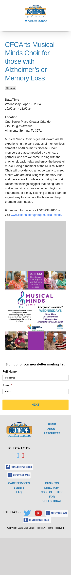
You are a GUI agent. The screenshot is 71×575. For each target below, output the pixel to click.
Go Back (10, 88)
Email (7, 385)
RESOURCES (52, 433)
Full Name (9, 371)
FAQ (19, 492)
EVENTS (19, 487)
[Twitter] (18, 455)
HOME (52, 424)
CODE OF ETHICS (52, 492)
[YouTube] (23, 455)
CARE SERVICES (19, 483)
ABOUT (52, 429)
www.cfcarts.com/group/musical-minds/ (37, 214)
